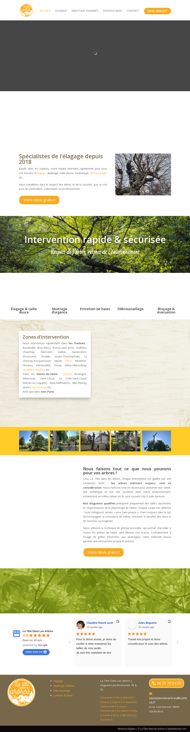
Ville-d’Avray (128, 715)
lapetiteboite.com (177, 728)
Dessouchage (112, 11)
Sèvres (116, 715)
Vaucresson (39, 387)
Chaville (67, 374)
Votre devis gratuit (39, 199)
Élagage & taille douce (24, 310)
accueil (45, 11)
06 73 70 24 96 (169, 683)
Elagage (61, 11)
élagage (41, 173)
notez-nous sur (36, 652)
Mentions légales (126, 728)
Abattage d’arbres (85, 11)
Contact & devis (63, 695)
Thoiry (118, 697)
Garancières (106, 697)
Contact (133, 11)
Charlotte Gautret (97, 622)
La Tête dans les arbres (152, 728)
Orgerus (116, 702)
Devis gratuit (157, 11)
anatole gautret (147, 622)
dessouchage (98, 173)
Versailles (28, 369)
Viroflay (39, 369)
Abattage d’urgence (59, 310)
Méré (68, 361)
